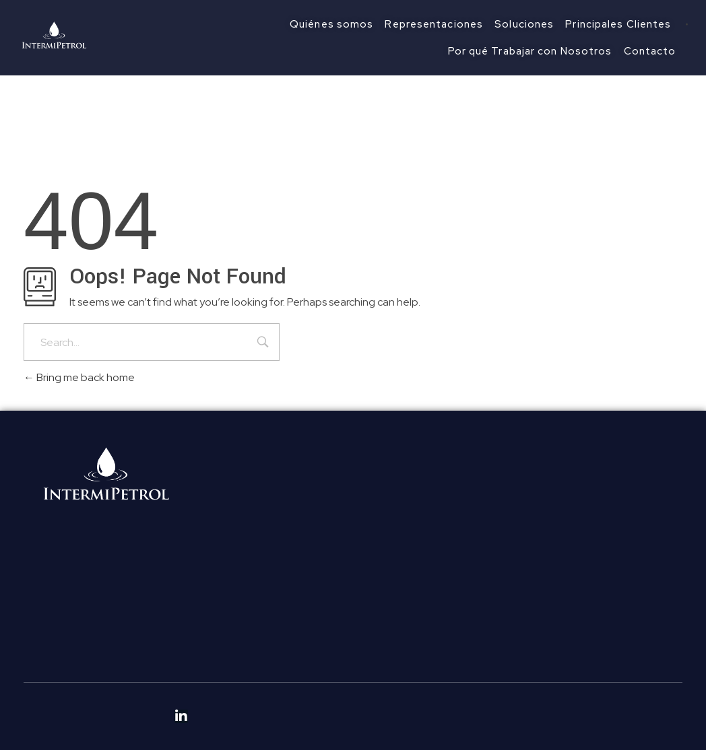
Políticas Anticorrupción (258, 665)
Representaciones (246, 531)
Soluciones (228, 551)
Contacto (225, 612)
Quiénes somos (239, 511)
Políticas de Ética (242, 645)
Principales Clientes (249, 571)
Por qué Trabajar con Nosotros (275, 591)
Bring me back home (79, 377)
